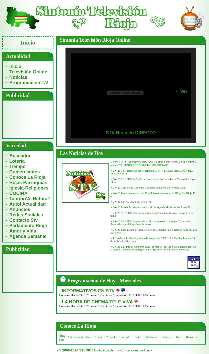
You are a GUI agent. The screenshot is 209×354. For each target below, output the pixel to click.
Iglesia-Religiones (29, 188)
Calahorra (151, 337)
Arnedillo (112, 337)
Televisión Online (28, 71)
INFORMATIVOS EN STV (89, 290)
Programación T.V (28, 82)
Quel (178, 337)
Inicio (15, 66)
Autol (138, 337)
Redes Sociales (26, 214)
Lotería (17, 161)
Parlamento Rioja (28, 225)
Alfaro (98, 337)
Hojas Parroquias (28, 182)
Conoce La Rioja (27, 177)
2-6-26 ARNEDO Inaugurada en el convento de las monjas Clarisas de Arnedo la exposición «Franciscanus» (150, 223)
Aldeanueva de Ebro (79, 337)
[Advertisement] (28, 119)
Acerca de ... (107, 350)
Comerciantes (24, 171)
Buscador (20, 155)
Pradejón (166, 337)
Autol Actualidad (27, 204)
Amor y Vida (22, 231)
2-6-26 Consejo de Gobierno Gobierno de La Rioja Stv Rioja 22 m (149, 187)
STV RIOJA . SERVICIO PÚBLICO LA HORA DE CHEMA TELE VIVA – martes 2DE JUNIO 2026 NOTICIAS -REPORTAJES (153, 164)
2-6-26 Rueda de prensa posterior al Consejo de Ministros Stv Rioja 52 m (153, 207)
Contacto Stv (23, 220)
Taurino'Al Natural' (29, 198)
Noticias (18, 77)
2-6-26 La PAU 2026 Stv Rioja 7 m (132, 201)
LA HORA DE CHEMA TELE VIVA (98, 301)
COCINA (18, 193)
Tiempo (17, 166)
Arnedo (126, 337)
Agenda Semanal (28, 236)
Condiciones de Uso (135, 350)
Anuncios (19, 209)
